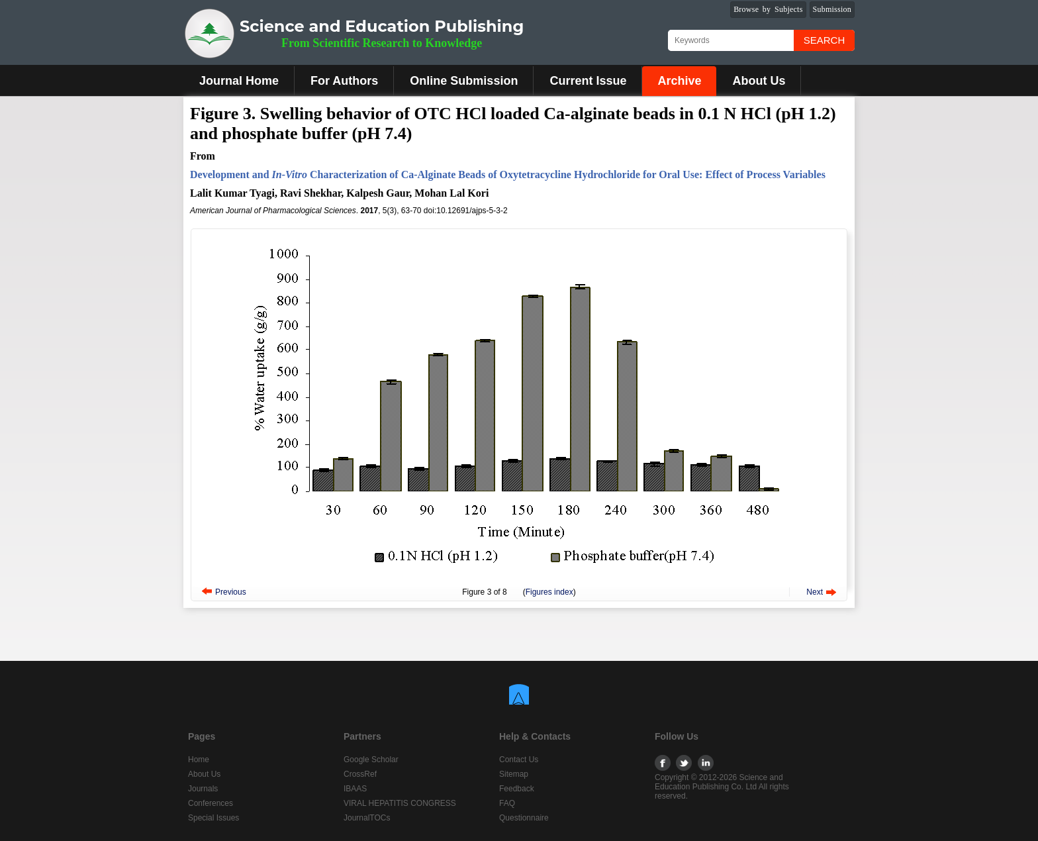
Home (198, 759)
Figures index (549, 592)
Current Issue (587, 80)
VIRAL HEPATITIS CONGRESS (400, 803)
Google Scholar (371, 759)
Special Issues (213, 817)
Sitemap (513, 774)
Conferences (210, 803)
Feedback (516, 788)
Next (814, 592)
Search (824, 40)
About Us (758, 80)
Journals (203, 788)
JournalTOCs (367, 817)
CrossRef (360, 774)
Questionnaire (524, 817)
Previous (230, 592)
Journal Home (239, 80)
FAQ (507, 803)
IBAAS (355, 788)
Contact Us (518, 759)
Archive (679, 80)
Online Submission (464, 80)
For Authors (344, 80)
